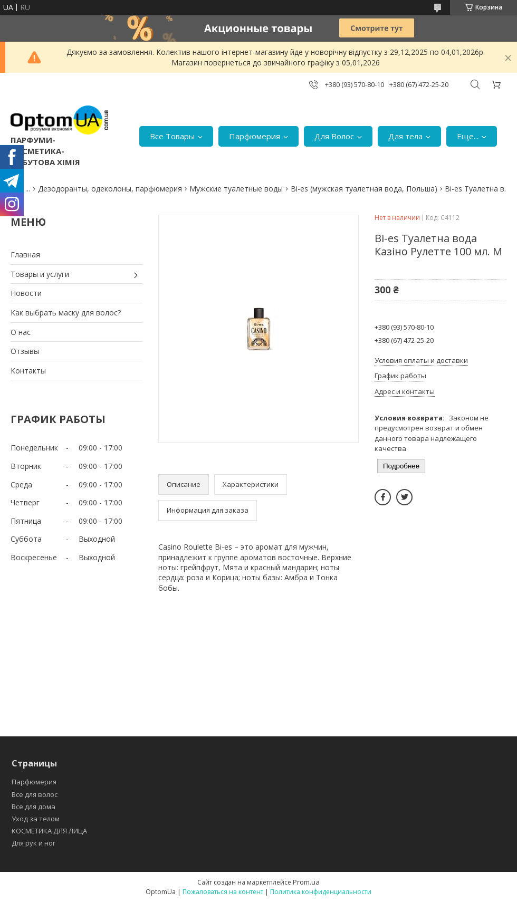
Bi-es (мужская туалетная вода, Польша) (364, 189)
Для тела (405, 136)
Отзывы (25, 351)
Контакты (28, 371)
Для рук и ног (33, 843)
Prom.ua (306, 882)
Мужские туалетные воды (236, 189)
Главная (25, 255)
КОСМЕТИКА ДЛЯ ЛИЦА (49, 831)
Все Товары (172, 136)
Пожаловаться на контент (223, 891)
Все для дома (33, 806)
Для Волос (334, 136)
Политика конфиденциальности (320, 891)
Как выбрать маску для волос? (66, 313)
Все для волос (35, 794)
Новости (26, 293)
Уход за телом (36, 818)
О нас (21, 332)
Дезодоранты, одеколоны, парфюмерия (110, 189)
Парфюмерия (254, 136)
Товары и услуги (40, 274)
